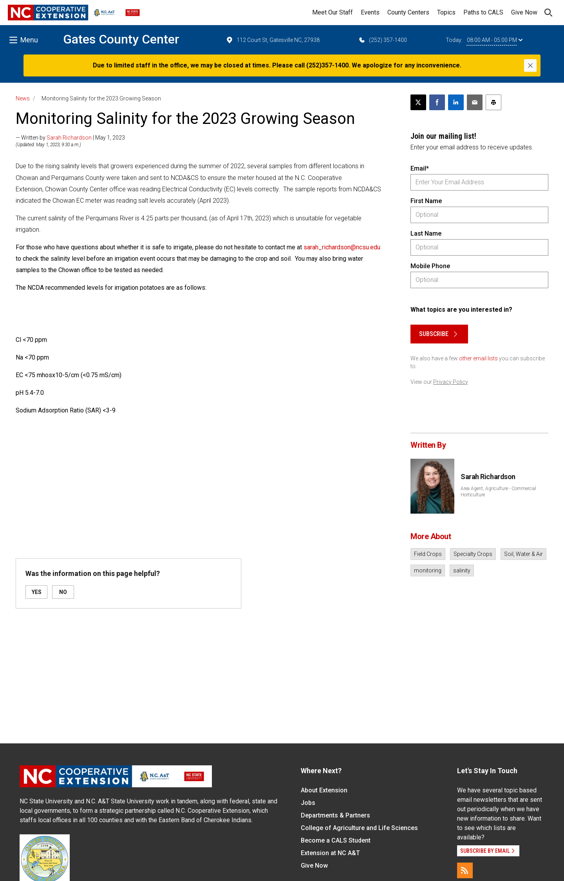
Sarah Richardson (69, 137)
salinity (461, 570)
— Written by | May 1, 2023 (70, 137)
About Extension (324, 790)
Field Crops (428, 554)
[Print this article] (493, 102)
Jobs (308, 803)
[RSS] (465, 870)
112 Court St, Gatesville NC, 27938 (273, 40)
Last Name (425, 233)
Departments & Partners (335, 815)
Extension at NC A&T (330, 853)
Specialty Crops (473, 554)
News (23, 98)
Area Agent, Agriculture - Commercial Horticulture (498, 492)
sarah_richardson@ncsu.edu (342, 247)
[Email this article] (475, 102)
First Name (426, 201)
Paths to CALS (483, 12)
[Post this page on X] (418, 102)
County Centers (408, 12)
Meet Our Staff (332, 12)
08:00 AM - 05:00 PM (494, 40)
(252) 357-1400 (382, 40)
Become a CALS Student (336, 840)
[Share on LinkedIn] (456, 102)
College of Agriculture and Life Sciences (359, 828)
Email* (419, 168)
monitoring (427, 570)
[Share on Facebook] (437, 102)
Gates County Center (121, 39)
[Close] (530, 65)
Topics (446, 12)
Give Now (524, 12)
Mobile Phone (430, 266)
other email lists (478, 358)
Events (370, 12)
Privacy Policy (450, 382)
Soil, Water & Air (523, 554)
